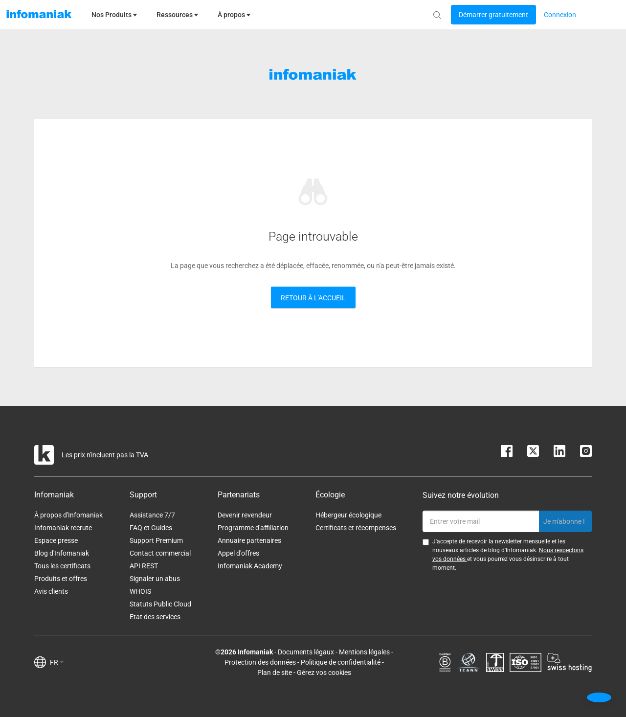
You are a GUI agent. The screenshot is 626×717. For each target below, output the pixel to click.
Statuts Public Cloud (160, 604)
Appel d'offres (238, 553)
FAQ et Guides (151, 528)
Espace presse (56, 540)
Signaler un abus (155, 579)
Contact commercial (160, 553)
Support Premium (156, 540)
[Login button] (493, 14)
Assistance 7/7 (152, 515)
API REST (144, 566)
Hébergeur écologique (348, 515)
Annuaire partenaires (249, 540)
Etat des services (155, 617)
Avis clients (51, 591)
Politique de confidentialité (340, 662)
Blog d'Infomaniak (61, 553)
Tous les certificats (62, 566)
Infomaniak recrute (63, 528)
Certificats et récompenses (355, 528)
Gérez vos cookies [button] (324, 672)
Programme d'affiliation (253, 528)
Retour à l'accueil (313, 298)
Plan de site (274, 672)
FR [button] (57, 662)
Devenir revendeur (245, 515)
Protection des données (260, 662)
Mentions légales (364, 652)
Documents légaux (306, 652)
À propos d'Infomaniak (68, 515)
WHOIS (140, 591)
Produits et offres (60, 579)
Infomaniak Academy (250, 566)
